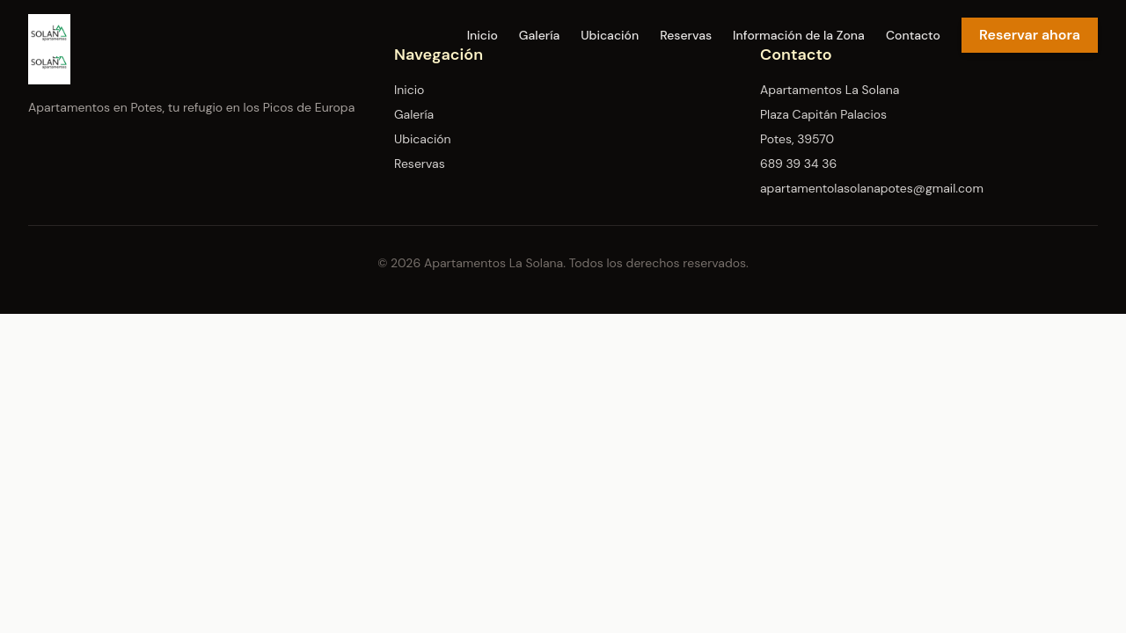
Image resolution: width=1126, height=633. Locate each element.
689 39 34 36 (798, 163)
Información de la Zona (799, 35)
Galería (539, 35)
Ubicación (610, 35)
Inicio (482, 35)
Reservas (686, 35)
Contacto (913, 35)
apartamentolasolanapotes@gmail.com (871, 188)
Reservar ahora (1029, 34)
